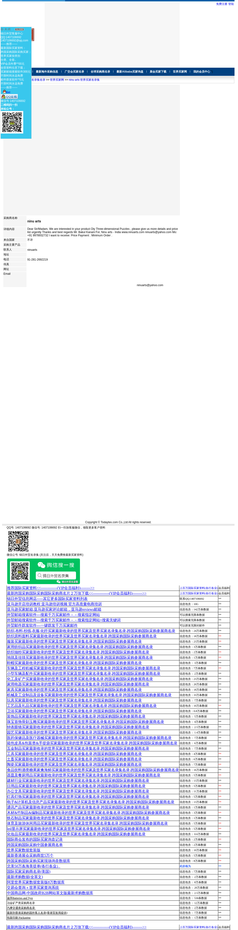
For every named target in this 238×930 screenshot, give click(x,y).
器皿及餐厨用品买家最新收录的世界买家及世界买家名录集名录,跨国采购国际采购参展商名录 (83, 775)
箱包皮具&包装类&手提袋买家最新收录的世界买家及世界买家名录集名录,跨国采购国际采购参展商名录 (92, 743)
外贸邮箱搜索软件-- (53, 615)
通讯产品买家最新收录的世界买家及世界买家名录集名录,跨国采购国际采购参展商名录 (78, 807)
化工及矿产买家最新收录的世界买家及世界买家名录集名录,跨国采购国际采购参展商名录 (80, 679)
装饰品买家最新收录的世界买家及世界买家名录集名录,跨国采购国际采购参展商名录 (76, 716)
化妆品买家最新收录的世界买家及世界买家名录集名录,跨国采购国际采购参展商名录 (76, 834)
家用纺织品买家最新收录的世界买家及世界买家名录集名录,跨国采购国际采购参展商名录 (80, 647)
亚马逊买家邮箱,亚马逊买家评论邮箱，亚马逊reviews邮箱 (54, 609)
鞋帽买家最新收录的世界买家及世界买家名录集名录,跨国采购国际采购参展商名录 (74, 663)
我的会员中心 (201, 71)
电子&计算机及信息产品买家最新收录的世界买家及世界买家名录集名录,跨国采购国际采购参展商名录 (90, 802)
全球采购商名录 (100, 71)
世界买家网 (180, 71)
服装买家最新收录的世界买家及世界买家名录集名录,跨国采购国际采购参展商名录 (74, 641)
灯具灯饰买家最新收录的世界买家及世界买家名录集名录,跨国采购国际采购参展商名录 (78, 797)
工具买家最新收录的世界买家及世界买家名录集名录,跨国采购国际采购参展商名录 (74, 754)
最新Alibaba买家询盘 (129, 71)
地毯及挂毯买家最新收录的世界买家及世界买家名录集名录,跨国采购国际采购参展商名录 (80, 657)
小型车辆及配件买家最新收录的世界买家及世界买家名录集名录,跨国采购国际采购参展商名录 (83, 674)
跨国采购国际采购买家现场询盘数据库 (38, 861)
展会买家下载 (158, 71)
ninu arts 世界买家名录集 (84, 79)
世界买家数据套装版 (23, 850)
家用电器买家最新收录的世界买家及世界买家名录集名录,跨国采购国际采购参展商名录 (78, 684)
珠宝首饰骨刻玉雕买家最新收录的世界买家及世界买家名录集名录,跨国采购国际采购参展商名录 (85, 722)
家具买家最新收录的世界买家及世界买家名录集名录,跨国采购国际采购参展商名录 (74, 690)
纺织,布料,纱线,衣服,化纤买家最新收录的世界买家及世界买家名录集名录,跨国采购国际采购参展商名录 (91, 631)
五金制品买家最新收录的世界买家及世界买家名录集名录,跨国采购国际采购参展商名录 (78, 748)
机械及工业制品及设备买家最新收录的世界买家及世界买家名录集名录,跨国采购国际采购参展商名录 (89, 695)
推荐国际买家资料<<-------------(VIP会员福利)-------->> (50, 588)
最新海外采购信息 (47, 71)
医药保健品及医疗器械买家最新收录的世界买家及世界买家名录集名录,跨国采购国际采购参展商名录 (89, 738)
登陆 (231, 4)
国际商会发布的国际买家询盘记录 (35, 839)
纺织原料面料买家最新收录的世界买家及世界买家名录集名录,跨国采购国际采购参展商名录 (82, 636)
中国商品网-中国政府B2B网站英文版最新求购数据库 (50, 893)
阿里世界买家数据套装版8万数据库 (36, 882)
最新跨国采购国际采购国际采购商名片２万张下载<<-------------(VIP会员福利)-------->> (76, 593)
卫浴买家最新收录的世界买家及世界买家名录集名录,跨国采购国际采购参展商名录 (74, 711)
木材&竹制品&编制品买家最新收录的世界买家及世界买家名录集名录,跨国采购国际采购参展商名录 (88, 813)
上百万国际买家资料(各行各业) (199, 588)
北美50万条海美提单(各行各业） (33, 866)
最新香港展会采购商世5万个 (30, 855)
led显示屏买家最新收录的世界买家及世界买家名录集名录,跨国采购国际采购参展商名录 (78, 829)
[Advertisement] (112, 34)
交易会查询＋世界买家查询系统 (33, 888)
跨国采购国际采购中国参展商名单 (35, 845)
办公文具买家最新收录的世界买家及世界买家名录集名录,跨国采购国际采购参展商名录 (78, 791)
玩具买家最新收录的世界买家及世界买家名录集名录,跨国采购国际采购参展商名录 (74, 700)
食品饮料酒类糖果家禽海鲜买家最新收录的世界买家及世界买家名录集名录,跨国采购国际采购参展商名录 (93, 770)
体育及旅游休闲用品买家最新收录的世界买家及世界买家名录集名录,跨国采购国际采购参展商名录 (87, 823)
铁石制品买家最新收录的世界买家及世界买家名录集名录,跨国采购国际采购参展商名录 (78, 818)
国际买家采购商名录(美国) (28, 871)
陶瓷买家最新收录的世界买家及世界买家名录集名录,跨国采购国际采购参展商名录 (74, 764)
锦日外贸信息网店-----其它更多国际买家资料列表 (47, 599)
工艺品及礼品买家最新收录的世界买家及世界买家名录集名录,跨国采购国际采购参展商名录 (82, 706)
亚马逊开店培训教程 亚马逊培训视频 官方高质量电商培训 (54, 604)
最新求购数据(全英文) (25, 877)
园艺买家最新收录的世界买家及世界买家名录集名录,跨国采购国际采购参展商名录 (74, 732)
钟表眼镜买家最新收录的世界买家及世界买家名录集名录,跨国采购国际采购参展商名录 (78, 727)
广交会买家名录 (74, 71)
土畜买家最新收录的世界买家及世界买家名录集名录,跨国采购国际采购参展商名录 (74, 759)
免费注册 (221, 4)
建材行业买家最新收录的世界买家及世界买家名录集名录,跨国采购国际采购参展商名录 (78, 781)
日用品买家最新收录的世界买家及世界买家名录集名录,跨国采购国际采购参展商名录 (76, 786)
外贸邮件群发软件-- (42, 625)
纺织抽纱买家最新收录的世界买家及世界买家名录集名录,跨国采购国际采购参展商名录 (78, 652)
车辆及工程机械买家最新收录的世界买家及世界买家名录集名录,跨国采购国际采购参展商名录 (83, 668)
